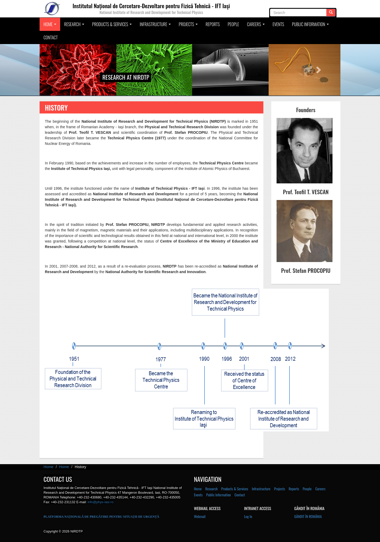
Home (51, 26)
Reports (213, 24)
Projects (189, 26)
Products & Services (112, 26)
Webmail (200, 516)
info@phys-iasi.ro (100, 502)
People (233, 24)
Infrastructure (156, 26)
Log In (248, 516)
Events (278, 24)
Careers (256, 26)
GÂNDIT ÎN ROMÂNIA (308, 516)
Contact (51, 37)
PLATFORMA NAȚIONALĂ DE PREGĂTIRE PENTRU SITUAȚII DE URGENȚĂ (101, 517)
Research (75, 26)
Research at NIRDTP (125, 77)
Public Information (311, 26)
